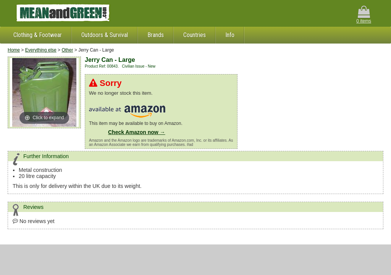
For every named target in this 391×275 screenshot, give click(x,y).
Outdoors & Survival (104, 35)
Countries (194, 35)
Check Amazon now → (136, 132)
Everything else (41, 50)
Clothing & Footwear (37, 35)
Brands (155, 35)
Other (67, 50)
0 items (363, 15)
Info (229, 35)
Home (14, 50)
